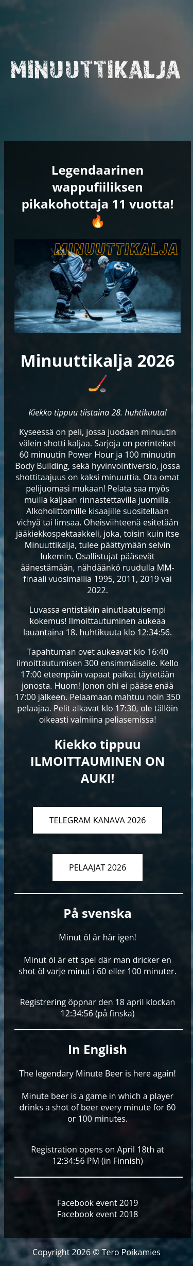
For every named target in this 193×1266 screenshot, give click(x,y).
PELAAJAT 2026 (97, 867)
